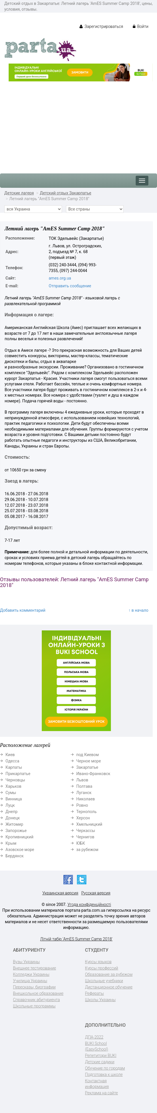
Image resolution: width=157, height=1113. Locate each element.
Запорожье (16, 830)
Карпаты (13, 767)
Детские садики (99, 1062)
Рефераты (94, 993)
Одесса (12, 761)
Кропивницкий (19, 837)
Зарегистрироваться (101, 26)
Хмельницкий (89, 824)
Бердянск (14, 856)
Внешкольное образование (38, 993)
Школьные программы (34, 1006)
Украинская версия (60, 893)
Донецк (12, 818)
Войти (140, 26)
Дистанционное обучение (109, 987)
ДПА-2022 (94, 1037)
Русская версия (95, 893)
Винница (13, 799)
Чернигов (85, 837)
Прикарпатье (17, 773)
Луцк (10, 805)
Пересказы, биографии (34, 987)
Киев (10, 754)
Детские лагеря (19, 193)
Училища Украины (30, 980)
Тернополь (86, 811)
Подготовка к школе (104, 1074)
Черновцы (15, 780)
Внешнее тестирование (34, 968)
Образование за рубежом (109, 974)
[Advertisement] (78, 124)
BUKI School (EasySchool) (96, 1046)
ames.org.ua (60, 278)
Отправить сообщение (70, 286)
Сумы (10, 792)
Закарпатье (87, 767)
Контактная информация (97, 1083)
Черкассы (85, 830)
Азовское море (19, 849)
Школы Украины (100, 999)
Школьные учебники (104, 980)
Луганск (84, 792)
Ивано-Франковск (93, 773)
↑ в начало (138, 610)
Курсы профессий (101, 968)
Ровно (82, 805)
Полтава (84, 786)
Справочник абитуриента (36, 999)
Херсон (83, 818)
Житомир (14, 824)
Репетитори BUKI (100, 1055)
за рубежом (87, 849)
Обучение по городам (105, 1068)
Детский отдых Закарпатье (65, 193)
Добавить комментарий (23, 610)
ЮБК (80, 843)
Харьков (13, 786)
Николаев (85, 799)
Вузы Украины (26, 961)
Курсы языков (98, 961)
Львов (82, 780)
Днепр (11, 811)
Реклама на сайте (101, 1093)
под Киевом (87, 754)
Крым (10, 843)
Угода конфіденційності (89, 904)
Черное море (88, 761)
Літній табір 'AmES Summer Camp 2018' (76, 939)
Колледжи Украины (31, 974)
